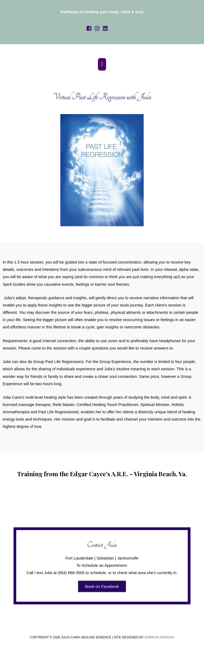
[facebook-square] (89, 26)
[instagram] (97, 26)
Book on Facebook (102, 583)
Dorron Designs (159, 634)
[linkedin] (106, 26)
